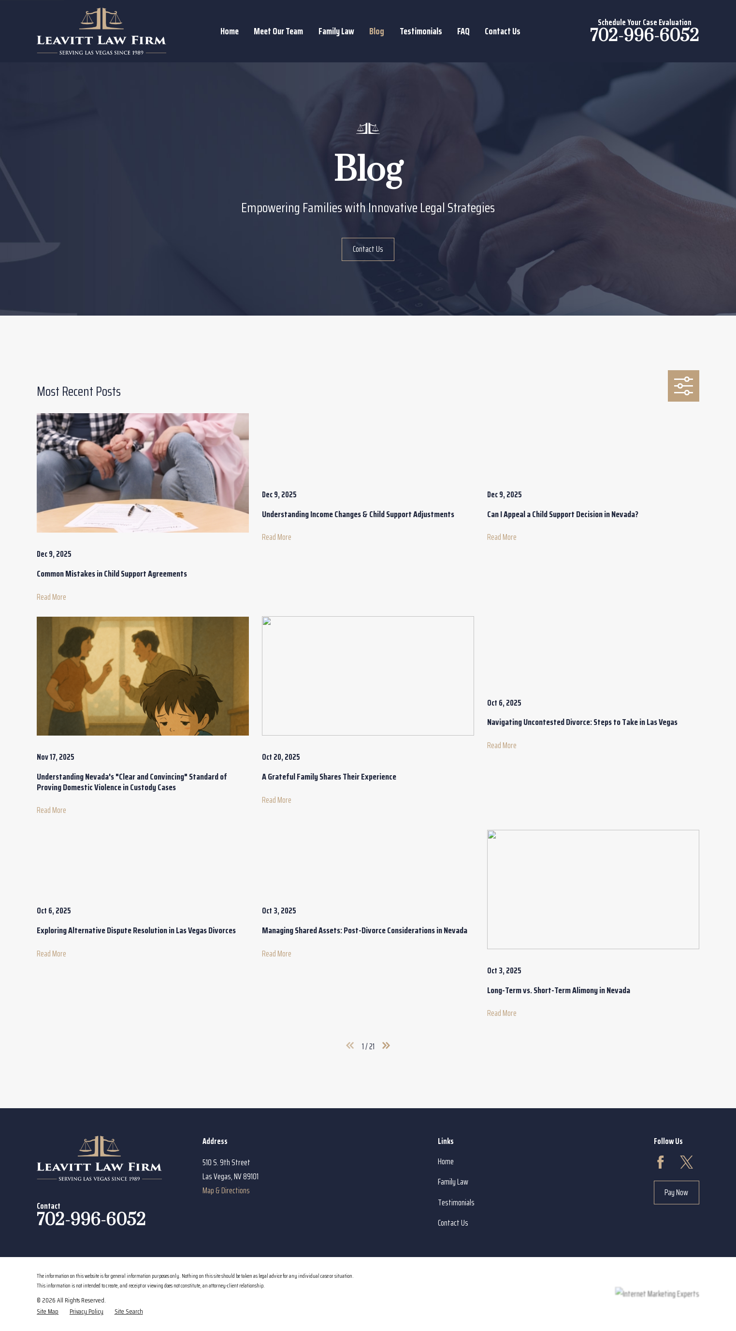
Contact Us (368, 249)
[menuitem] (47, 1311)
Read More (51, 597)
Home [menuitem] (229, 31)
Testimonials (456, 1203)
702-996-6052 (644, 36)
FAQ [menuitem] (463, 31)
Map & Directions (226, 1191)
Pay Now (676, 1192)
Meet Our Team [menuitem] (278, 31)
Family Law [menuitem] (336, 31)
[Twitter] (686, 1162)
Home (446, 1162)
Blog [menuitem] (376, 31)
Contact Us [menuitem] (502, 31)
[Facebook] (660, 1162)
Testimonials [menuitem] (421, 31)
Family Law (453, 1182)
